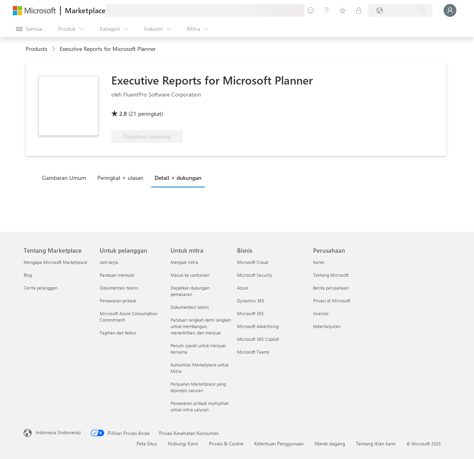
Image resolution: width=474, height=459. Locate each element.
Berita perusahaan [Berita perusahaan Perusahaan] (331, 288)
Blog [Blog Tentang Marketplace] (28, 275)
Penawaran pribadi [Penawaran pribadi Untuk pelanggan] (118, 301)
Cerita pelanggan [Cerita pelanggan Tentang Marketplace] (40, 288)
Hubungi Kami (183, 443)
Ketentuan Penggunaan (279, 443)
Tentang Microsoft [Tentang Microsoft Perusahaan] (331, 275)
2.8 (123, 113)
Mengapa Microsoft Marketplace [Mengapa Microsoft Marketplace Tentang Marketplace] (55, 262)
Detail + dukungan (178, 177)
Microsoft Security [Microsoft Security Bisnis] (254, 275)
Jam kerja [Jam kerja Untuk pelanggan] (109, 262)
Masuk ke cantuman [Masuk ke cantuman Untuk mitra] (190, 275)
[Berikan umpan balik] (310, 10)
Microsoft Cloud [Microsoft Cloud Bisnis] (252, 262)
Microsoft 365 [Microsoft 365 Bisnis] (250, 313)
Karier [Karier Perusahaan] (319, 262)
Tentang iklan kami (376, 443)
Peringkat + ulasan (120, 177)
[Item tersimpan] (342, 10)
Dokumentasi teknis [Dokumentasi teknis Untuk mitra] (190, 307)
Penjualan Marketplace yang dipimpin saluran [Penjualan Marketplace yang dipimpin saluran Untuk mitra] (198, 387)
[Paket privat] (358, 10)
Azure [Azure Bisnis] (242, 288)
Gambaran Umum (64, 177)
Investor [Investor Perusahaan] (321, 313)
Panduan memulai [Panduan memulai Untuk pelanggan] (117, 275)
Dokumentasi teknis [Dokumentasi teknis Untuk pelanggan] (119, 288)
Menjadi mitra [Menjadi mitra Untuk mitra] (184, 262)
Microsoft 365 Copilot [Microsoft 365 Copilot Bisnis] (258, 339)
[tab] (66, 177)
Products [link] (36, 48)
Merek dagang (330, 443)
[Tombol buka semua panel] (29, 29)
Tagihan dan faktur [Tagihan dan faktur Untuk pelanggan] (118, 333)
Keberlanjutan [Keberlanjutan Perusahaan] (326, 326)
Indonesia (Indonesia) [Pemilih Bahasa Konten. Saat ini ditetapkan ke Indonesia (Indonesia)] (58, 432)
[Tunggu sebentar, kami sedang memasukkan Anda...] (450, 10)
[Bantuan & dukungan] (326, 10)
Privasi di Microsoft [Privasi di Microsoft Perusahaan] (331, 301)
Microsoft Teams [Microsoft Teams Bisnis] (253, 352)
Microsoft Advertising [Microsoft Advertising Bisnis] (258, 326)
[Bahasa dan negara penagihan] (400, 10)
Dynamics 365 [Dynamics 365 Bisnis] (250, 301)
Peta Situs (147, 443)
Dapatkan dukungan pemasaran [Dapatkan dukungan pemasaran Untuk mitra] (190, 291)
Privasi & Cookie (226, 443)
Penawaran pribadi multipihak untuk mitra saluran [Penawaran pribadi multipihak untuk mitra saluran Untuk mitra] (200, 406)
